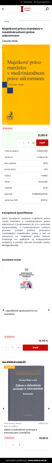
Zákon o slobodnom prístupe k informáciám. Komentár (20, 431)
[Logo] (26, 9)
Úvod (6, 21)
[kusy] (24, 142)
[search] (47, 9)
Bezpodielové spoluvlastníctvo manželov (20, 312)
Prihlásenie (28, 2)
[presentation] (3, 310)
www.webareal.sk (37, 460)
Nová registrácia (43, 2)
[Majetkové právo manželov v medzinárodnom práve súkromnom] (26, 85)
